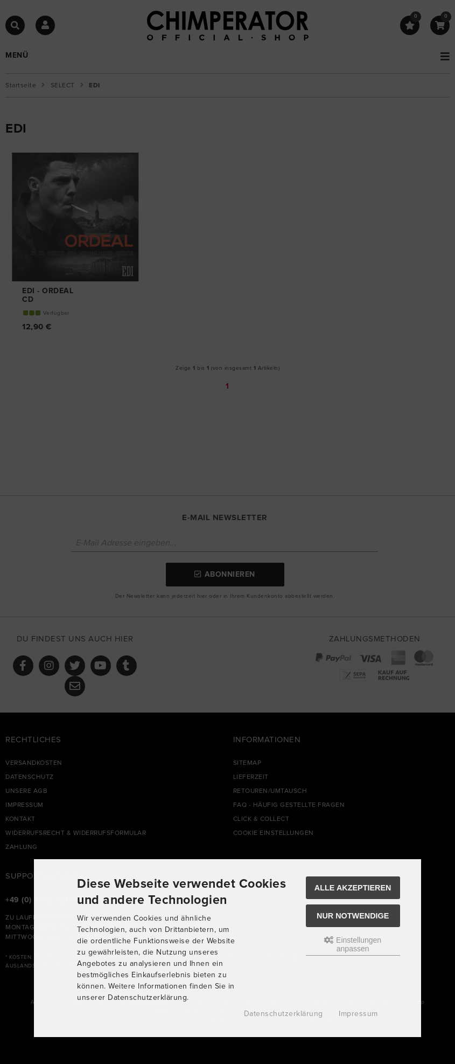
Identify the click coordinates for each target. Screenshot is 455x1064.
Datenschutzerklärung (283, 1014)
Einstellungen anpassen (352, 944)
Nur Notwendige (353, 915)
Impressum (358, 1014)
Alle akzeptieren (352, 887)
